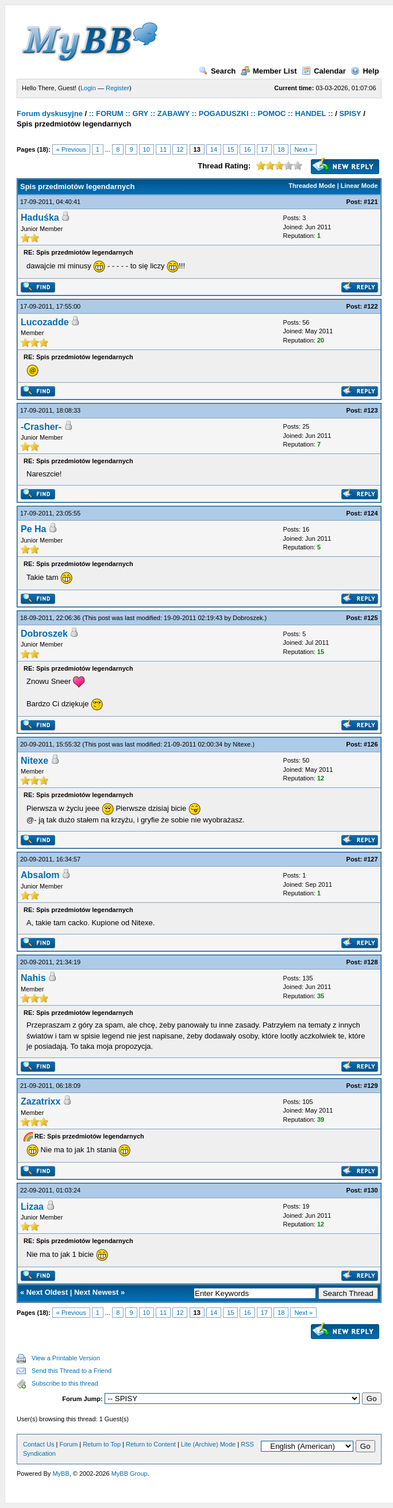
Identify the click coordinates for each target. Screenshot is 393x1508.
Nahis (33, 978)
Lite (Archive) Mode (208, 1444)
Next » (303, 149)
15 (230, 149)
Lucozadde (45, 322)
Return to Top (102, 1444)
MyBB (60, 1473)
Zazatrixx (40, 1101)
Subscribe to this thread (65, 1383)
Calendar (324, 71)
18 (281, 149)
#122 (370, 306)
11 (163, 149)
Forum (68, 1444)
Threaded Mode (311, 185)
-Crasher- (41, 427)
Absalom (40, 875)
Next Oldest (47, 1292)
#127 (370, 859)
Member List (269, 71)
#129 (370, 1085)
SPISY (350, 113)
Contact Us (38, 1444)
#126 (370, 744)
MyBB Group (129, 1473)
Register (117, 87)
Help (364, 71)
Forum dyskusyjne (50, 113)
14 (213, 149)
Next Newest (96, 1292)
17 (264, 149)
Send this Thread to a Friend (71, 1370)
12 (179, 149)
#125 (370, 617)
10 (146, 149)
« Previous (71, 149)
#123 (370, 410)
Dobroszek (248, 617)
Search (217, 71)
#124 (370, 513)
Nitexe (242, 744)
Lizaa (32, 1206)
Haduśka (40, 217)
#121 (370, 201)
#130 (370, 1190)
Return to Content (151, 1444)
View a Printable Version (66, 1358)
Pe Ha (33, 529)
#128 (370, 962)
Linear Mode (359, 185)
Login (88, 87)
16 (247, 149)
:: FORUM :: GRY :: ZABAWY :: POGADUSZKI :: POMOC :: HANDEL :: (211, 113)
